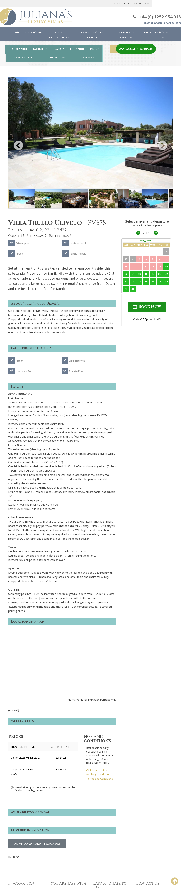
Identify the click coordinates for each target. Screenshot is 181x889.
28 (159, 281)
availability (23, 58)
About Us (14, 821)
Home (15, 32)
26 (146, 281)
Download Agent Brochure (37, 773)
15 (166, 266)
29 (166, 281)
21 (159, 274)
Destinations (32, 32)
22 (166, 274)
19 (146, 274)
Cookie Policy (59, 835)
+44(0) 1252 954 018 (149, 821)
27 (152, 281)
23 (126, 281)
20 (152, 274)
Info (147, 32)
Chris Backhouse (107, 878)
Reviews (88, 58)
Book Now (147, 306)
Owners (13, 848)
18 (139, 274)
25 (139, 281)
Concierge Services (126, 35)
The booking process (21, 832)
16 (126, 274)
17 (132, 274)
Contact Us (161, 35)
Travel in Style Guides (92, 35)
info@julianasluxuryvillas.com (162, 22)
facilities (40, 49)
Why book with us (19, 826)
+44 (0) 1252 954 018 (157, 16)
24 (132, 281)
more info (57, 58)
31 (132, 289)
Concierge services (19, 837)
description (17, 49)
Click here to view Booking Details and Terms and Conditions (100, 703)
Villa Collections (59, 35)
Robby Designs (108, 881)
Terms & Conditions (63, 825)
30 (126, 289)
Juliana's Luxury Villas (31, 878)
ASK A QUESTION (147, 319)
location (77, 49)
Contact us (14, 842)
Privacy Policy (59, 830)
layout (58, 49)
